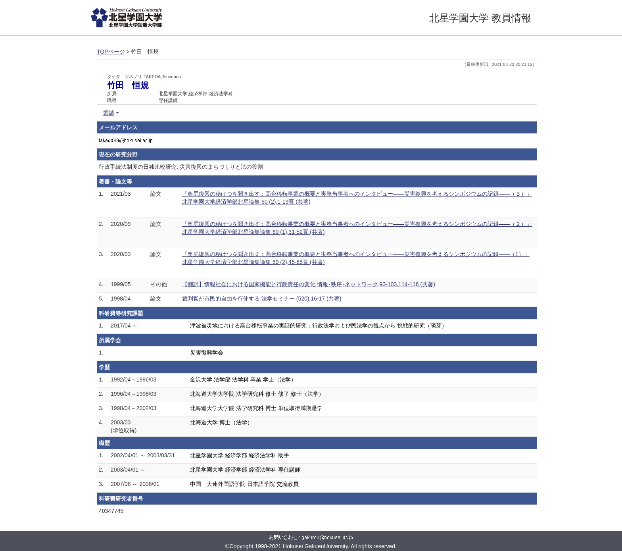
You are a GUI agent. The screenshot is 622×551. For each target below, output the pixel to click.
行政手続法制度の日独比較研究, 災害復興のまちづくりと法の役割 (181, 167)
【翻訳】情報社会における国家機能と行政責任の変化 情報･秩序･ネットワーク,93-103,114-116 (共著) (308, 284)
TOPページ (111, 51)
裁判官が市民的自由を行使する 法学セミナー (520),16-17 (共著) (261, 298)
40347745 (111, 511)
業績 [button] (108, 113)
